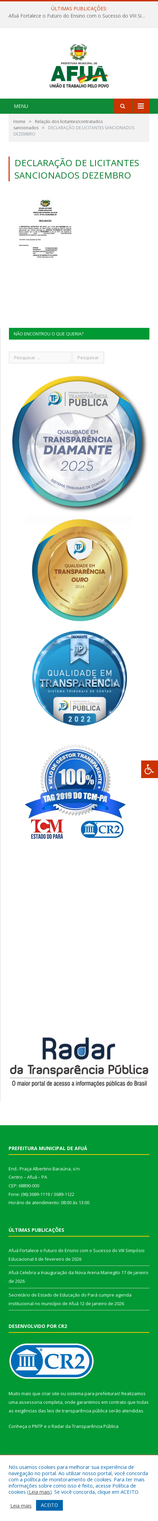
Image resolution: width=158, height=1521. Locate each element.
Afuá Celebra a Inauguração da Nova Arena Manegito (64, 1304)
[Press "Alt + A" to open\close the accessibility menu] (149, 769)
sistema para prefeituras (93, 1425)
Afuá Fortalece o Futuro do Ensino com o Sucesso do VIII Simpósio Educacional (81, 16)
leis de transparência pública (77, 1442)
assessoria (30, 1433)
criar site (50, 1425)
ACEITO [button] (49, 1505)
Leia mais (39, 1491)
